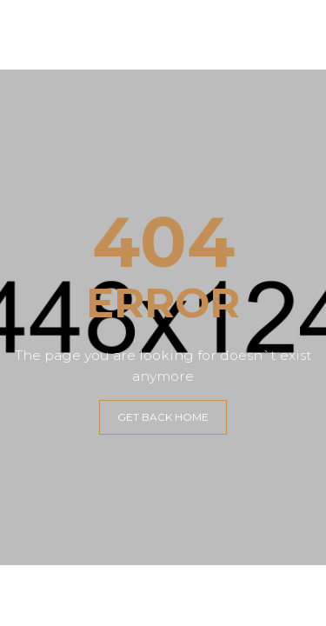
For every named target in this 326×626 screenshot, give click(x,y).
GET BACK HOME (163, 416)
